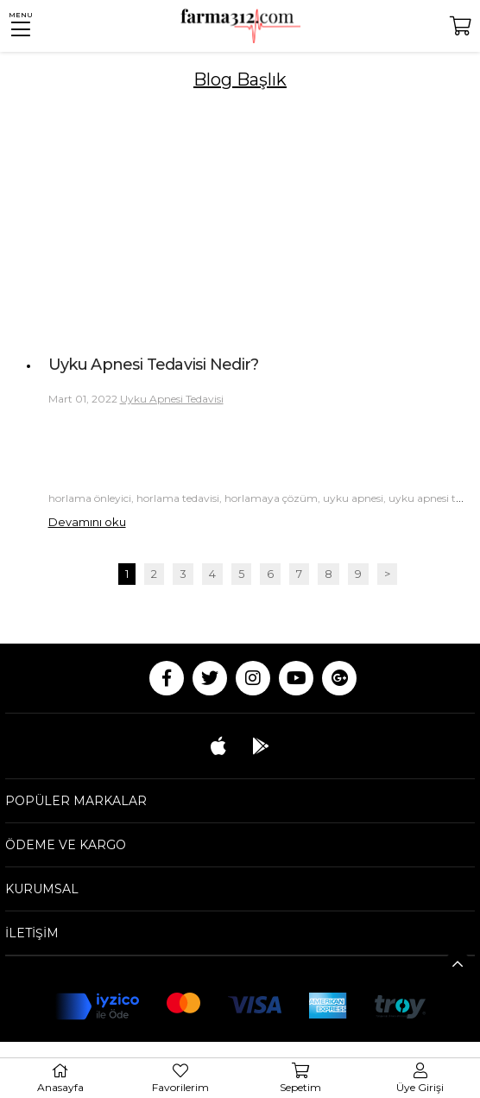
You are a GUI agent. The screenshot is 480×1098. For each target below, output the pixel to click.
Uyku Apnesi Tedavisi (172, 398)
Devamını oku (87, 522)
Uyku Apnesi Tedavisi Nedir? (153, 364)
